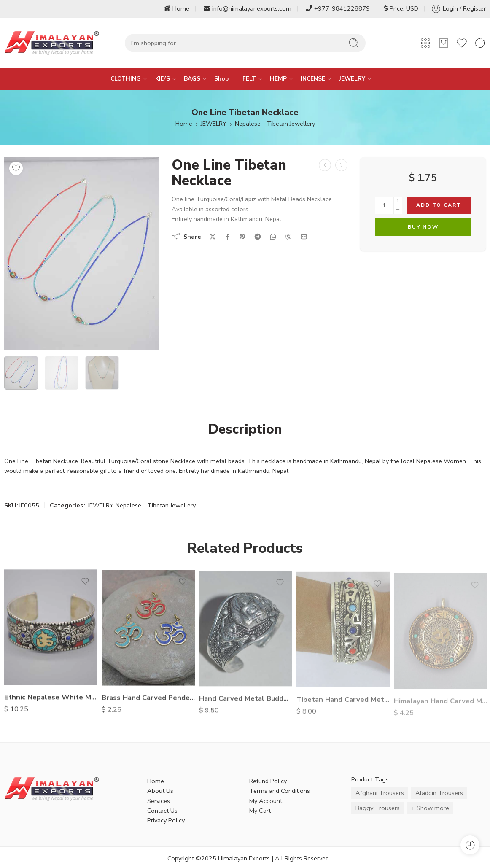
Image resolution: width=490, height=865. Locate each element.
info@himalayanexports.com (247, 8)
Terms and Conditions (279, 791)
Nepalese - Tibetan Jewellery (275, 123)
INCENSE (313, 79)
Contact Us (162, 810)
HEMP (278, 79)
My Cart (260, 810)
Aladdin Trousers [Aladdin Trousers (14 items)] (439, 793)
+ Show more (430, 808)
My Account (265, 801)
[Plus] (397, 201)
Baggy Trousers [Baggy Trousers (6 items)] (377, 808)
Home (176, 8)
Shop (221, 79)
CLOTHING (125, 79)
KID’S (162, 79)
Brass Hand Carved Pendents (148, 703)
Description (245, 429)
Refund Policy (268, 781)
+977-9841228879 (338, 8)
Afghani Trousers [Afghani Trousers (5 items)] (379, 793)
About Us (160, 791)
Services (158, 801)
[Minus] (397, 209)
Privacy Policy (166, 820)
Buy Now (423, 227)
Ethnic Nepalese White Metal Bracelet (50, 701)
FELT (249, 79)
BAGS (192, 79)
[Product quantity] (384, 205)
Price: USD (401, 8)
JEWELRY (352, 79)
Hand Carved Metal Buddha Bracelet (245, 704)
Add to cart (438, 205)
